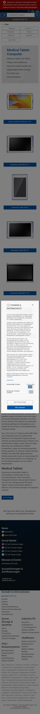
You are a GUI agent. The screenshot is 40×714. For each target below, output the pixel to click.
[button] (30, 386)
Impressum (10, 380)
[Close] (28, 305)
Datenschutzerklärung (13, 375)
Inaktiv (31, 392)
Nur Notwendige (20, 402)
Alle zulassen (20, 407)
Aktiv (30, 387)
